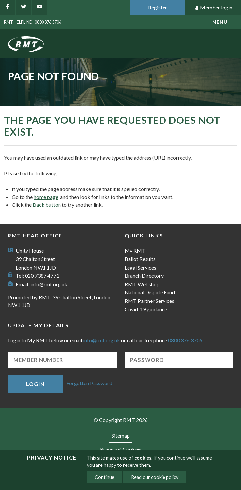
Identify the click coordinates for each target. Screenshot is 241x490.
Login (35, 384)
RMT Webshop (142, 284)
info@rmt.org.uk (48, 284)
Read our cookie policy (154, 477)
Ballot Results (140, 259)
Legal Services (140, 267)
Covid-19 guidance (146, 309)
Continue (104, 477)
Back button (47, 205)
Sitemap (121, 436)
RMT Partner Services (149, 301)
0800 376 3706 (185, 340)
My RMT (135, 250)
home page (46, 197)
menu (219, 21)
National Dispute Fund (150, 292)
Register (157, 7)
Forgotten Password (89, 383)
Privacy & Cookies (120, 449)
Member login (213, 7)
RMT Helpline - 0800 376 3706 (32, 21)
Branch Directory (144, 275)
